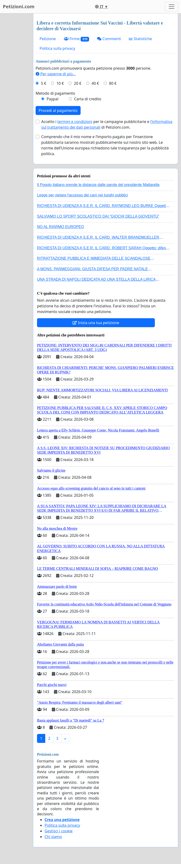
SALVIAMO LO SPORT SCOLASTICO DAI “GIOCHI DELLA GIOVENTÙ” (98, 216)
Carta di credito (87, 99)
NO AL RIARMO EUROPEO (60, 227)
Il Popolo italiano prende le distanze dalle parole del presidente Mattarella (98, 185)
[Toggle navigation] (171, 6)
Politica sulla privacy (57, 48)
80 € (113, 83)
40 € (95, 83)
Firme (76, 39)
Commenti (109, 38)
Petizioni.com (18, 6)
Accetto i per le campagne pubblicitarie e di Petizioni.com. (106, 124)
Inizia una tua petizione (96, 322)
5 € (43, 83)
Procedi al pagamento (58, 110)
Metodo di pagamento (55, 93)
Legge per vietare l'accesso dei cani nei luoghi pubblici (82, 195)
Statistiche (140, 38)
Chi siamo (53, 836)
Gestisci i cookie (59, 831)
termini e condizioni (74, 121)
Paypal (52, 99)
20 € (78, 83)
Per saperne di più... (56, 73)
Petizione (48, 38)
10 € (60, 83)
